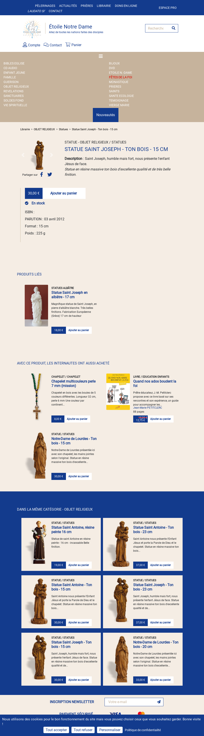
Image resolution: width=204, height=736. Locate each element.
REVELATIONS (13, 91)
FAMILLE (10, 77)
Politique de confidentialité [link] (143, 730)
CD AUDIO (10, 68)
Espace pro (168, 7)
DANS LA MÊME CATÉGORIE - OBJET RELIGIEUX (55, 509)
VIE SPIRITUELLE (15, 105)
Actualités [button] (68, 6)
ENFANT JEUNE (14, 72)
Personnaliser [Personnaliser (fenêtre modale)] (109, 730)
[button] (22, 155)
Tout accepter (56, 730)
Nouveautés (105, 115)
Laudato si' (36, 11)
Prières (87, 6)
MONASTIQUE (118, 82)
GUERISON (11, 82)
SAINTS (114, 91)
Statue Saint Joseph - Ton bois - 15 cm (95, 129)
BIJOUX (114, 63)
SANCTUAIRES (14, 96)
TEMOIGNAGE (119, 100)
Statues (63, 129)
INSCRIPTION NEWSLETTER (72, 702)
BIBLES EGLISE (14, 63)
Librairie (104, 6)
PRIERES (115, 86)
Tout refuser (83, 730)
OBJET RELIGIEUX (16, 86)
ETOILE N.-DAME (120, 72)
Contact (55, 11)
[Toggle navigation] (102, 56)
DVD (112, 68)
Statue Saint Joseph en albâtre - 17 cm (69, 295)
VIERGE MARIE (119, 105)
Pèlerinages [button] (45, 6)
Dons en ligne (126, 6)
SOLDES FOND (14, 100)
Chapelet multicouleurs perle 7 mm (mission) (73, 383)
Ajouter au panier (63, 193)
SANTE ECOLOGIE (121, 96)
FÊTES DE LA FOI (120, 77)
